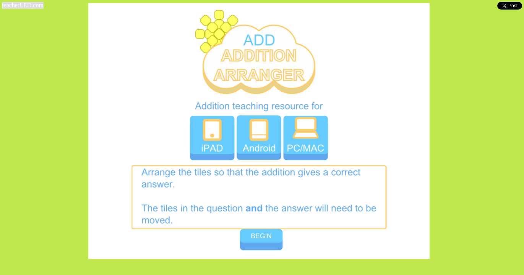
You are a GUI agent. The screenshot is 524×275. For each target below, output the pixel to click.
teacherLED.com (23, 5)
